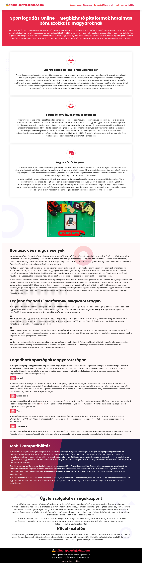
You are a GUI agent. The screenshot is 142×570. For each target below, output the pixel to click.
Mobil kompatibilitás (125, 5)
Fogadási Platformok (103, 5)
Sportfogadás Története (81, 5)
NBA (41, 411)
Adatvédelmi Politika (71, 568)
